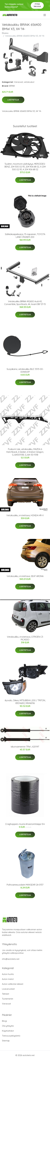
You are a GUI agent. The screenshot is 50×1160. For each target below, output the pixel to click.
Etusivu (5, 33)
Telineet (5, 994)
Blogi (4, 1021)
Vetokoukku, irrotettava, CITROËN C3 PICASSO (25, 638)
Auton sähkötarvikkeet (12, 984)
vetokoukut (29, 82)
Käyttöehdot (8, 1031)
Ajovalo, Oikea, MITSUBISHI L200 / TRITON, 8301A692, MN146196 (25, 701)
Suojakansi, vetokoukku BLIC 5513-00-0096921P (25, 370)
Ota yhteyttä (8, 1026)
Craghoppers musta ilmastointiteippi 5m (25, 824)
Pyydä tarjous (37, 5)
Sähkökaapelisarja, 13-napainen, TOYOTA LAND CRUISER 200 (25, 235)
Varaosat (18, 82)
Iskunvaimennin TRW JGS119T (25, 746)
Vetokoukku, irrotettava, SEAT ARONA (25, 576)
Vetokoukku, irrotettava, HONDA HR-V (25, 515)
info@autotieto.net (10, 959)
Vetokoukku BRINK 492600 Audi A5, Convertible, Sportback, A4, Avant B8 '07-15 (25, 302)
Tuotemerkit (7, 998)
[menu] (45, 15)
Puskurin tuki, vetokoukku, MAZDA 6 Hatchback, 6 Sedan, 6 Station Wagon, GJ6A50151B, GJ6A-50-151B (25, 452)
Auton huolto (8, 974)
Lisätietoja (13, 100)
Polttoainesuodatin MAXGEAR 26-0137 (25, 884)
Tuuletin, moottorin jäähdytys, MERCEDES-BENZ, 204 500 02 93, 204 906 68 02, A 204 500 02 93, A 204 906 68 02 (25, 167)
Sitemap (6, 1040)
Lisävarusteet (8, 989)
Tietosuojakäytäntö (11, 1035)
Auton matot (8, 979)
